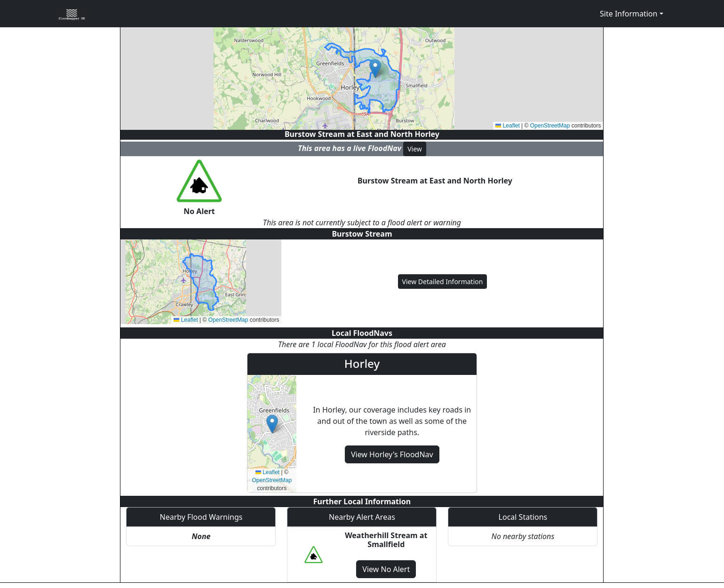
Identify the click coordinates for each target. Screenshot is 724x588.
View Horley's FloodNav (392, 454)
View (414, 148)
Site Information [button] (628, 13)
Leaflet (507, 125)
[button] (375, 68)
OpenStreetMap (550, 125)
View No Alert (386, 569)
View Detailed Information (442, 281)
